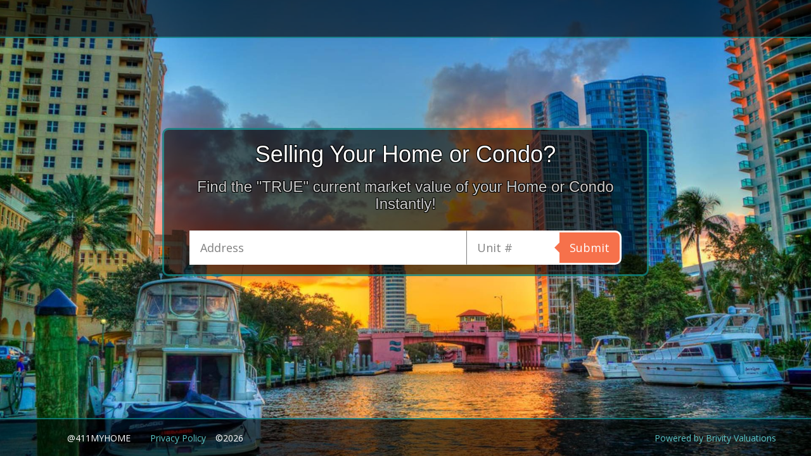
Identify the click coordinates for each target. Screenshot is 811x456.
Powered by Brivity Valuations (715, 438)
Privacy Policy (178, 438)
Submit (590, 247)
